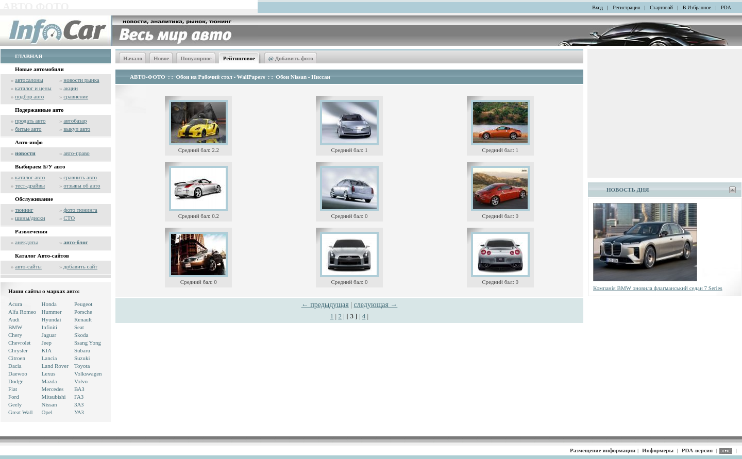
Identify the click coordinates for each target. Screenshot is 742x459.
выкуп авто (76, 129)
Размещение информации (602, 450)
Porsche (83, 312)
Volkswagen (88, 373)
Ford (13, 397)
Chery (15, 335)
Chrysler (18, 350)
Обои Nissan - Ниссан (303, 77)
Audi (14, 319)
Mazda (49, 381)
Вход (597, 7)
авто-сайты (28, 266)
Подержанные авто (39, 110)
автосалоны (29, 80)
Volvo (81, 381)
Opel (47, 412)
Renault (83, 319)
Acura (15, 304)
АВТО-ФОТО (147, 77)
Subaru (82, 350)
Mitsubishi (54, 397)
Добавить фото (290, 58)
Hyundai (51, 319)
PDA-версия (697, 450)
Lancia (49, 358)
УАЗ (79, 412)
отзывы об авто (81, 185)
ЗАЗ (79, 404)
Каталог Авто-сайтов (42, 255)
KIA (47, 350)
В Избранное (697, 7)
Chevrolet (19, 342)
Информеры (657, 450)
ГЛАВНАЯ (28, 56)
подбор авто (29, 96)
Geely (15, 404)
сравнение (75, 96)
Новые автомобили (39, 69)
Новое (161, 58)
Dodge (15, 381)
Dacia (15, 366)
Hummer (52, 312)
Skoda (81, 335)
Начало (132, 58)
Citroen (16, 358)
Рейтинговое (239, 58)
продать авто (30, 120)
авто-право (76, 153)
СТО (69, 218)
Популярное (196, 58)
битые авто (28, 129)
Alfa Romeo (22, 312)
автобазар (75, 120)
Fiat (12, 389)
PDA (726, 7)
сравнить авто (80, 177)
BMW (15, 327)
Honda (49, 304)
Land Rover (55, 366)
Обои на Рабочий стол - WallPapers (220, 77)
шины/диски (30, 218)
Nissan (49, 404)
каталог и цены (33, 88)
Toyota (82, 366)
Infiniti (50, 327)
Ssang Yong (87, 342)
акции (70, 88)
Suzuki (82, 358)
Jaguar (49, 335)
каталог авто (30, 177)
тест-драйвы (30, 185)
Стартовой (661, 7)
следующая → (376, 305)
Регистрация (626, 7)
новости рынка (81, 80)
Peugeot (83, 304)
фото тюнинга (80, 210)
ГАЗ (78, 397)
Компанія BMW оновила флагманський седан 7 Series (657, 288)
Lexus (49, 373)
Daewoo (17, 373)
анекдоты (26, 242)
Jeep (47, 342)
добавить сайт (80, 266)
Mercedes (53, 389)
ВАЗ (79, 389)
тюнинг (24, 210)
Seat (79, 327)
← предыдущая (325, 305)
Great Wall (20, 412)
